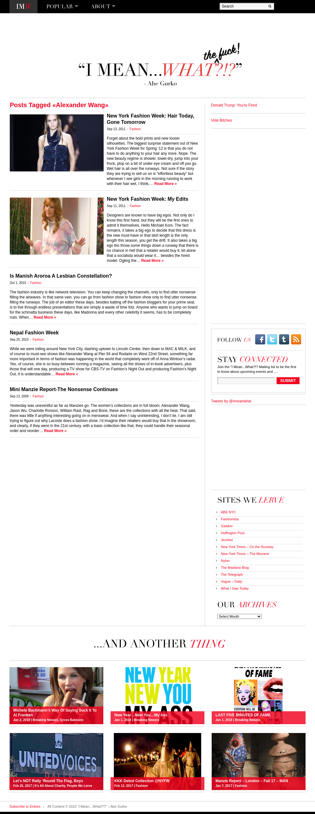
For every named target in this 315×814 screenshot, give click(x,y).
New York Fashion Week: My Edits (147, 199)
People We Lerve (79, 786)
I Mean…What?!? (23, 6)
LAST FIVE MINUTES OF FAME (243, 715)
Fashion (135, 129)
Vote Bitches (221, 120)
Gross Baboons (71, 720)
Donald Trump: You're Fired (234, 105)
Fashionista (229, 519)
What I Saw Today (235, 588)
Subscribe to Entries (24, 806)
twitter (272, 339)
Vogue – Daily (231, 581)
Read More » (165, 184)
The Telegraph (232, 574)
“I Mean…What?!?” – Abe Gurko (159, 64)
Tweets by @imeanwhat (231, 401)
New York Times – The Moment (245, 554)
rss (296, 339)
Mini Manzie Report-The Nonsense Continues (64, 389)
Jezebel (227, 540)
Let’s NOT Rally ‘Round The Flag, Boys (48, 781)
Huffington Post (232, 533)
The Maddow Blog (235, 567)
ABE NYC (228, 512)
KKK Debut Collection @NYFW (141, 781)
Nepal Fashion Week (34, 332)
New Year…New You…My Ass (140, 715)
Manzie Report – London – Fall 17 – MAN (251, 781)
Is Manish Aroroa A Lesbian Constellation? (61, 276)
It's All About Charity (50, 786)
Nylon (225, 561)
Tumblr (284, 339)
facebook (260, 339)
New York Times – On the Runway (247, 547)
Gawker (227, 526)
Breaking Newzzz (45, 720)
